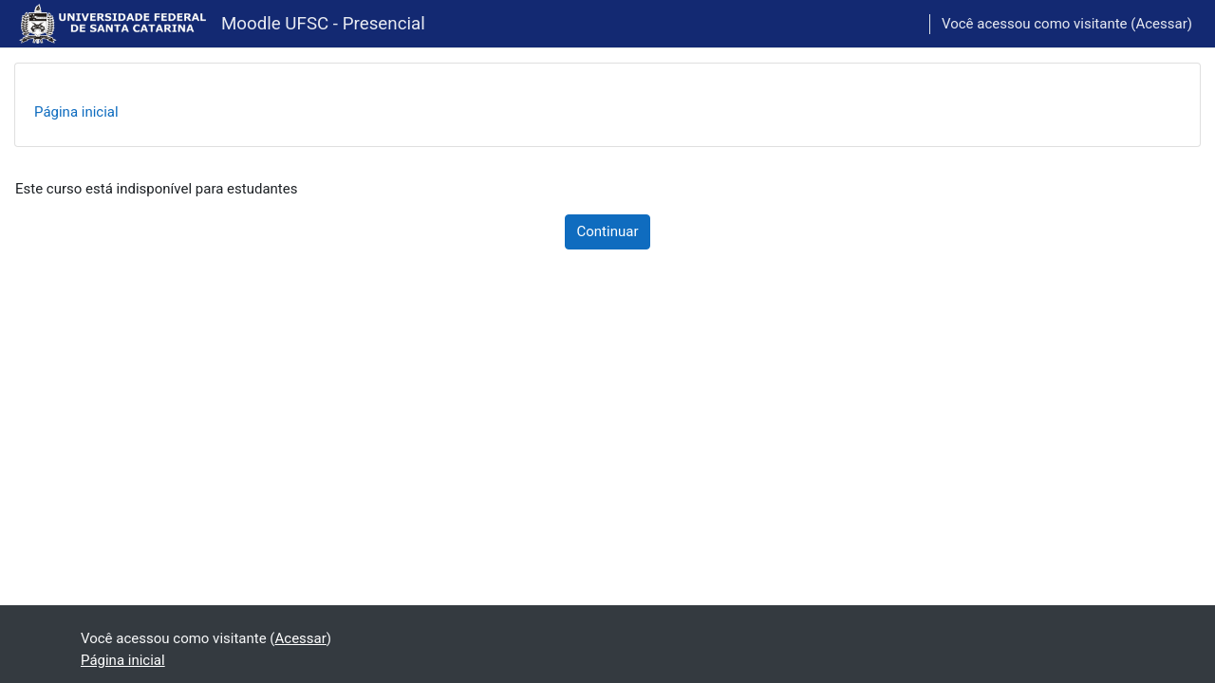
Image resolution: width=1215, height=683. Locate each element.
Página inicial (76, 111)
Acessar (1161, 23)
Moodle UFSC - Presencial (323, 23)
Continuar (608, 231)
